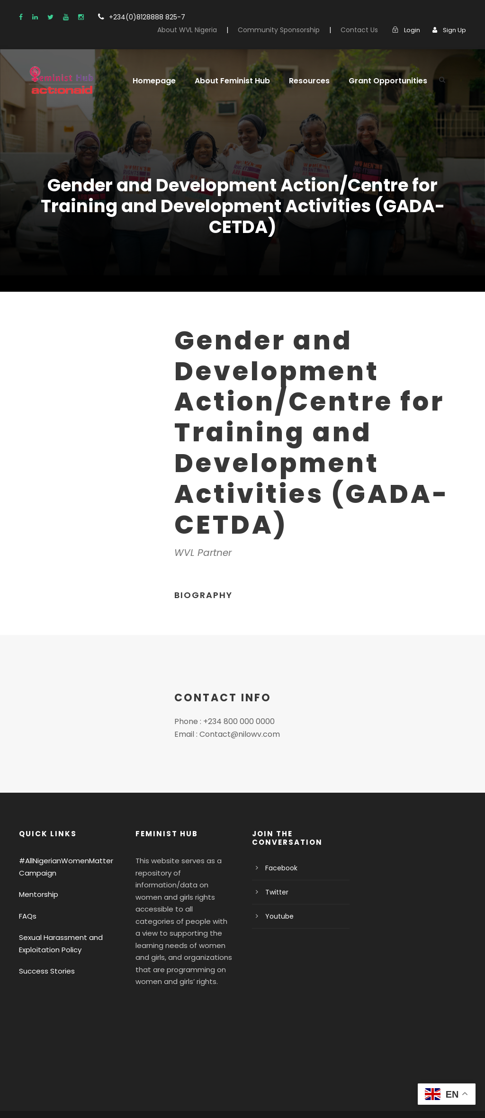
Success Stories (44, 950)
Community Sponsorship (291, 30)
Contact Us (364, 30)
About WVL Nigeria (206, 30)
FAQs (28, 895)
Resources (300, 81)
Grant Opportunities (375, 81)
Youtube (277, 895)
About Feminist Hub (226, 81)
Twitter (275, 871)
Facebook (279, 847)
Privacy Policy (41, 1097)
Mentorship (36, 873)
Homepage (152, 81)
